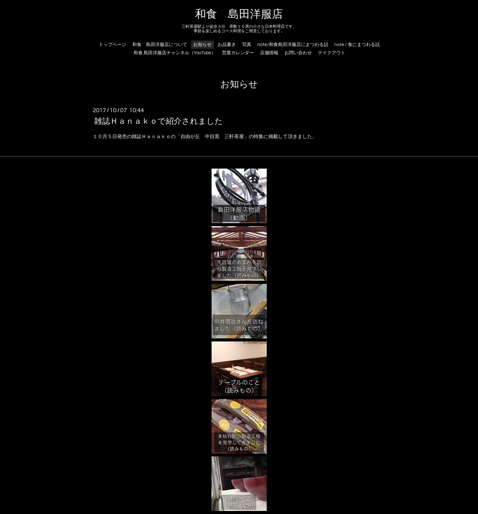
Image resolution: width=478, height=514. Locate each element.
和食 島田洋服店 (239, 14)
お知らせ (202, 44)
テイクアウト (331, 53)
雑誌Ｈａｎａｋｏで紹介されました (158, 121)
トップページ (112, 44)
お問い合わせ (298, 53)
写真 (246, 44)
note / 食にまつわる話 (357, 44)
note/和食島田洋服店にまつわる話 (292, 44)
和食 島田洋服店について (159, 44)
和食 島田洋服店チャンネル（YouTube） (175, 53)
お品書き (227, 44)
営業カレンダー (238, 53)
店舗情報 (269, 53)
